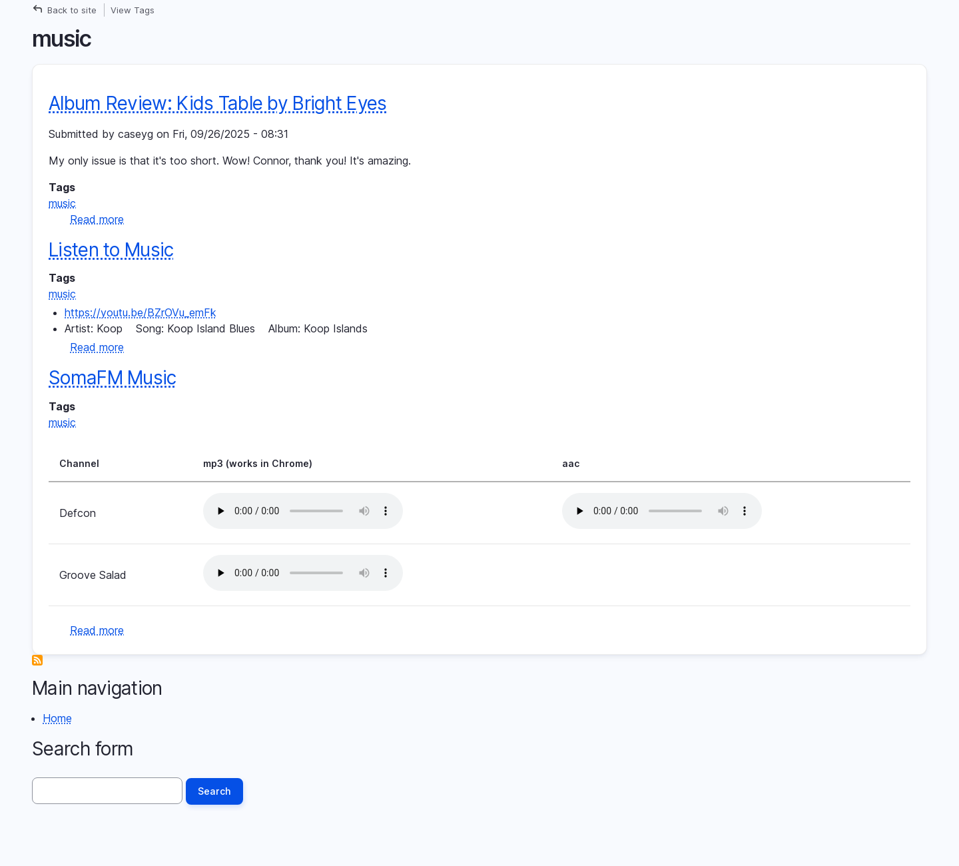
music (62, 203)
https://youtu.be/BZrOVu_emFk (140, 312)
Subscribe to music (37, 660)
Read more (97, 219)
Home (57, 718)
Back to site (72, 10)
